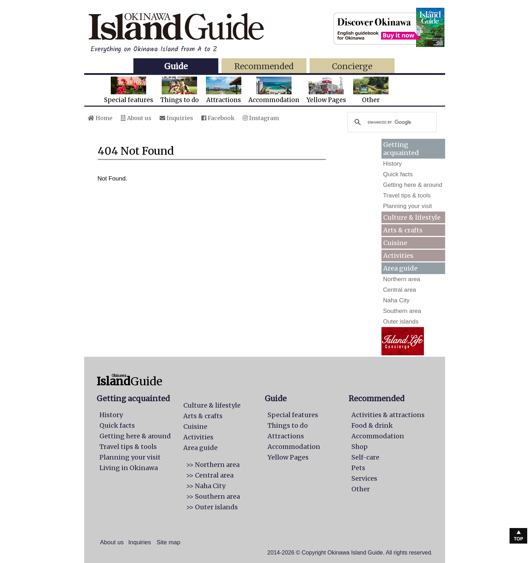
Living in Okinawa (128, 468)
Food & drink (372, 425)
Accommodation (273, 90)
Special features (128, 90)
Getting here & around (412, 185)
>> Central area (210, 475)
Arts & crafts (402, 230)
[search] (391, 122)
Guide (176, 66)
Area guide (200, 448)
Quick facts (398, 174)
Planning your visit (407, 206)
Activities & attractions (388, 415)
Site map (168, 542)
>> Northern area (213, 465)
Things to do (179, 90)
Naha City (396, 300)
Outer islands (401, 321)
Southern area (402, 311)
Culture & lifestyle (412, 217)
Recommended (264, 66)
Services (364, 478)
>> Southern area (213, 496)
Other (371, 90)
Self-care (365, 457)
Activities (398, 255)
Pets (358, 468)
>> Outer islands (212, 507)
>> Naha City (205, 486)
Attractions (223, 90)
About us (136, 118)
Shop (359, 447)
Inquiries (176, 118)
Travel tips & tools (407, 195)
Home (100, 118)
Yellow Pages (326, 90)
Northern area (401, 279)
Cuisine (395, 243)
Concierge (352, 66)
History (392, 163)
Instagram (261, 118)
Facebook (218, 118)
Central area (399, 289)
